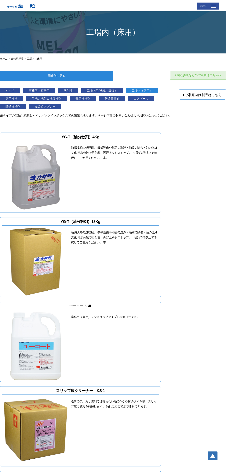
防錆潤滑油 (16, 109)
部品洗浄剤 (145, 101)
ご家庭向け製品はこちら (202, 95)
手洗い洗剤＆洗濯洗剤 (101, 101)
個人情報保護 (144, 401)
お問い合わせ (144, 390)
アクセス (141, 384)
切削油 (84, 93)
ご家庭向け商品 (103, 390)
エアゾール (52, 109)
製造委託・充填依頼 (106, 401)
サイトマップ (144, 407)
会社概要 (99, 407)
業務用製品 (100, 395)
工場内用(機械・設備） (126, 93)
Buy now (54, 360)
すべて (12, 93)
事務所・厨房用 (48, 93)
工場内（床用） (20, 101)
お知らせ (141, 395)
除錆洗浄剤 (88, 109)
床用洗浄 (57, 101)
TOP (96, 384)
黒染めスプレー (127, 109)
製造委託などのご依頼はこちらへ (193, 76)
